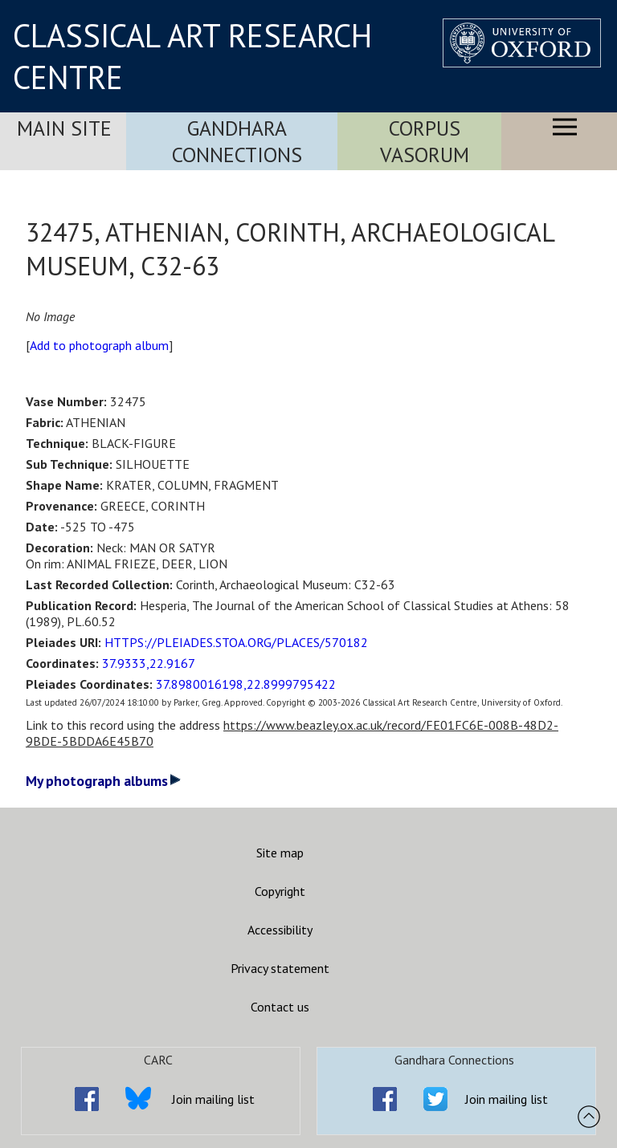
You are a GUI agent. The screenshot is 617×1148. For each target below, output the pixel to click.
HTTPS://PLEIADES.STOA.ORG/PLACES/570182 (236, 642)
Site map (280, 853)
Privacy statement (280, 968)
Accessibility (280, 930)
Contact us (280, 1007)
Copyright (280, 891)
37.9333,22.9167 (148, 663)
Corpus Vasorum (424, 141)
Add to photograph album (99, 345)
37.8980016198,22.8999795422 (246, 684)
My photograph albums (103, 780)
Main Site (64, 128)
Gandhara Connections (237, 141)
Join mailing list (213, 1099)
